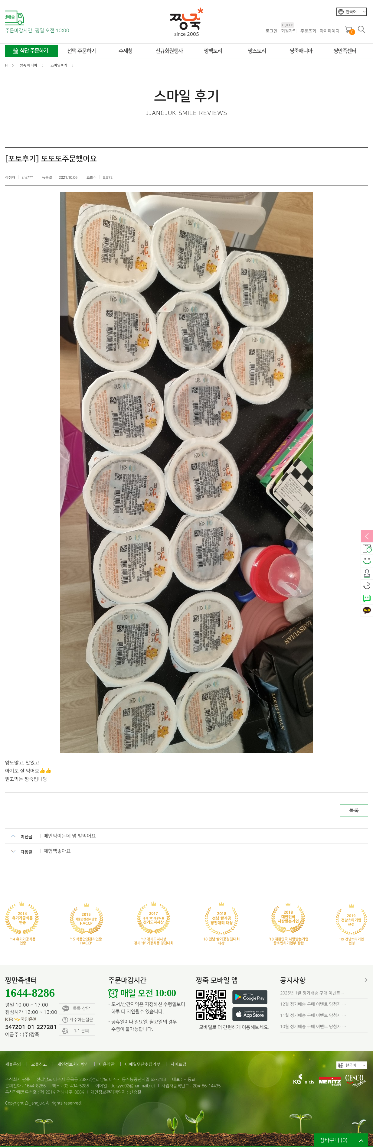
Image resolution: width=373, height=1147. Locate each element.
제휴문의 (13, 1064)
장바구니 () (334, 1140)
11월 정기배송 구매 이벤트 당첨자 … (313, 1015)
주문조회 (308, 31)
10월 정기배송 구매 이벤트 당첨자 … (313, 1026)
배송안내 (367, 549)
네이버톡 (367, 598)
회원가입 (289, 30)
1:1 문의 (75, 1031)
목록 (354, 810)
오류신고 (39, 1064)
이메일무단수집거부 (142, 1064)
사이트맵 (178, 1064)
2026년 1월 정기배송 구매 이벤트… (312, 993)
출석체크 (367, 573)
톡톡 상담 (76, 1009)
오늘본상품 (367, 586)
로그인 (271, 31)
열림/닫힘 (367, 536)
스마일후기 (367, 561)
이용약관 (107, 1064)
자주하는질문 (77, 1020)
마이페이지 (329, 31)
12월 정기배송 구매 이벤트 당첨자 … (313, 1004)
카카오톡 (367, 611)
